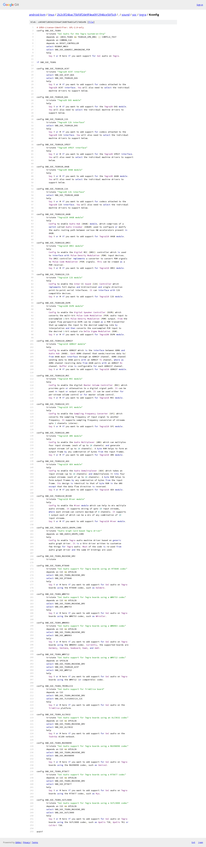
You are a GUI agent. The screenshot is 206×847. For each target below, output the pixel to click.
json (200, 842)
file (91, 22)
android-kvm (37, 14)
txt (193, 842)
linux (51, 14)
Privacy (26, 842)
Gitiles (18, 842)
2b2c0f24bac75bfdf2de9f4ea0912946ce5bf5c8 (86, 14)
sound (126, 14)
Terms (35, 842)
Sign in (200, 4)
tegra (142, 14)
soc (134, 14)
